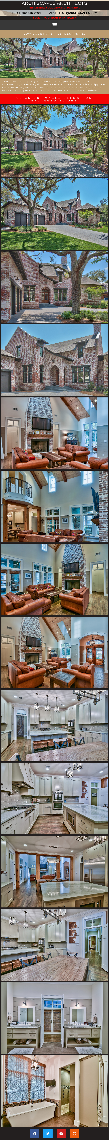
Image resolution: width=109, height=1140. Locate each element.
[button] (54, 24)
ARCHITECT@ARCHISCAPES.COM (72, 13)
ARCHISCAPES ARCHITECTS (54, 3)
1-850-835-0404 (29, 13)
